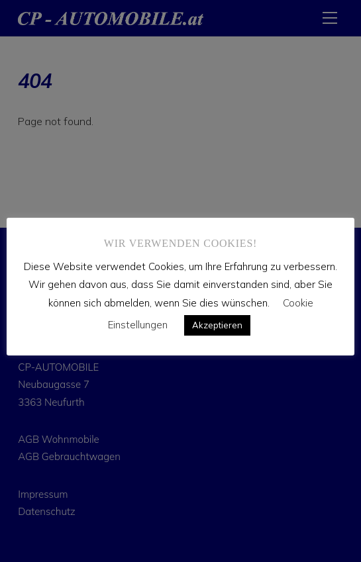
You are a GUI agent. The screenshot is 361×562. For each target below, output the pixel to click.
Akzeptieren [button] (217, 325)
